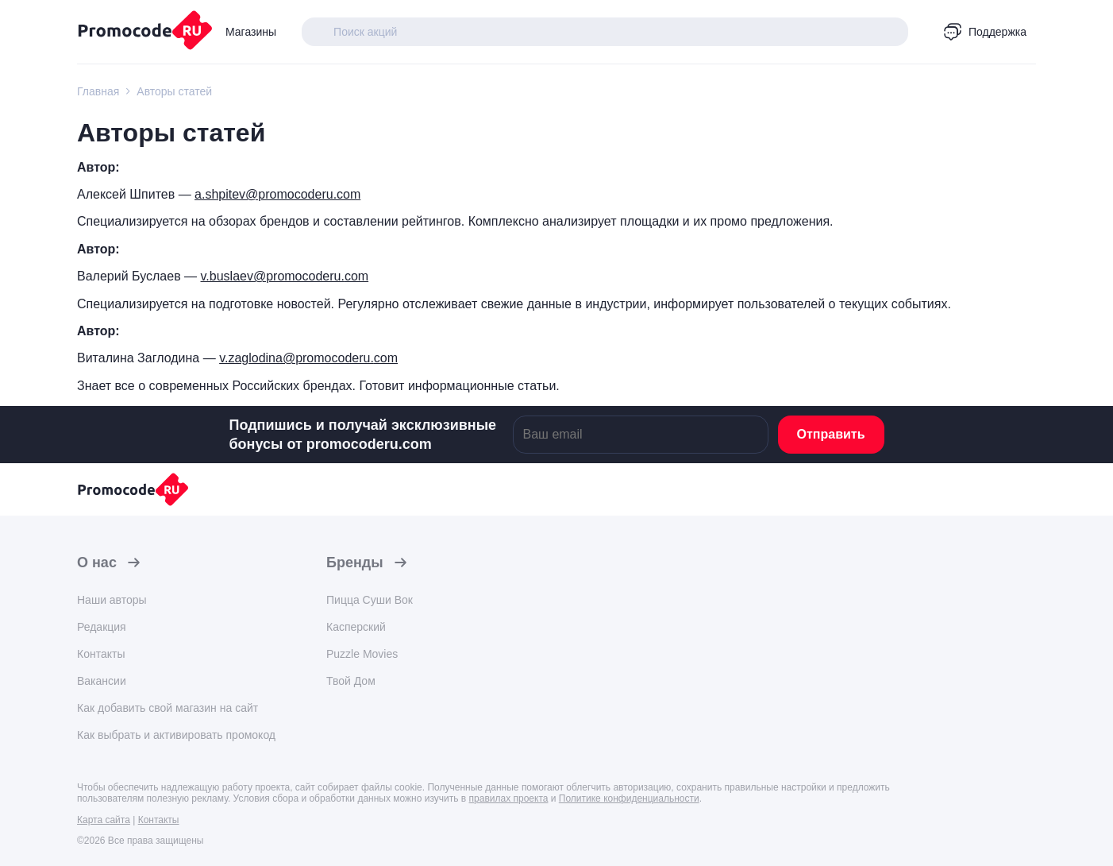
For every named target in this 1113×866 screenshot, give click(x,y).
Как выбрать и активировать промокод (176, 735)
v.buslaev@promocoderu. (273, 276)
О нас (97, 562)
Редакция (101, 627)
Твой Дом (350, 681)
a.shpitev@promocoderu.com (277, 194)
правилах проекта (509, 798)
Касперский (356, 627)
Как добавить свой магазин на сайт (167, 708)
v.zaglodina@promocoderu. (296, 358)
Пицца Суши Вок (369, 599)
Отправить (831, 434)
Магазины (250, 31)
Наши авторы (112, 599)
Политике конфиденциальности (629, 798)
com (356, 276)
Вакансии (101, 681)
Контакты (101, 654)
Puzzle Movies (362, 654)
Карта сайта (103, 819)
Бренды (354, 562)
